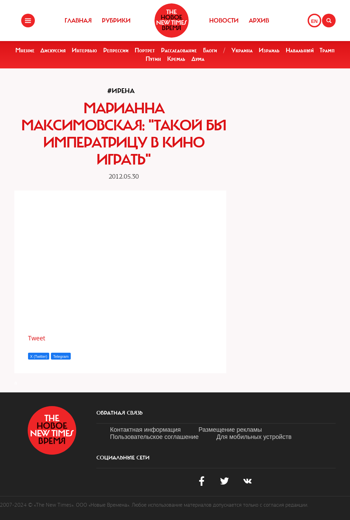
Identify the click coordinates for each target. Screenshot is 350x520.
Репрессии (116, 50)
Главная (78, 20)
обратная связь (119, 413)
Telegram (60, 356)
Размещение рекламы (230, 429)
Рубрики (116, 20)
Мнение (25, 50)
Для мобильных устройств (254, 436)
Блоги (210, 50)
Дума (197, 59)
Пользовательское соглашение (154, 436)
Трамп (327, 50)
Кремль (176, 59)
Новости (224, 20)
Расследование (179, 50)
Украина (242, 50)
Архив (259, 20)
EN (314, 21)
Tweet (36, 338)
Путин (153, 59)
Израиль (269, 50)
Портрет (145, 50)
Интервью (84, 50)
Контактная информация (145, 429)
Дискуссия (53, 50)
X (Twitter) (38, 356)
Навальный (300, 50)
